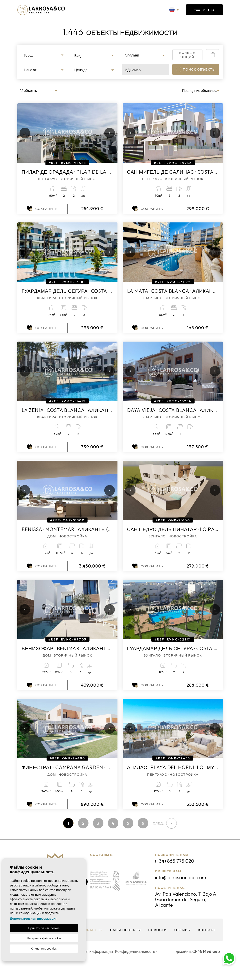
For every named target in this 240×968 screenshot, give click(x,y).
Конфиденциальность (135, 951)
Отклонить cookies (44, 948)
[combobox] (44, 54)
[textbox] (44, 55)
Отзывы (182, 930)
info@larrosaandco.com (180, 877)
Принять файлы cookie (44, 928)
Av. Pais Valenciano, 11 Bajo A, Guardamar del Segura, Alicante (186, 899)
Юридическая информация (88, 951)
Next (108, 133)
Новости (157, 930)
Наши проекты (125, 930)
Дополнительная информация (33, 918)
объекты (93, 930)
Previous (21, 133)
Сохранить (42, 208)
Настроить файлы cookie (44, 938)
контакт (206, 930)
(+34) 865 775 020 (174, 861)
